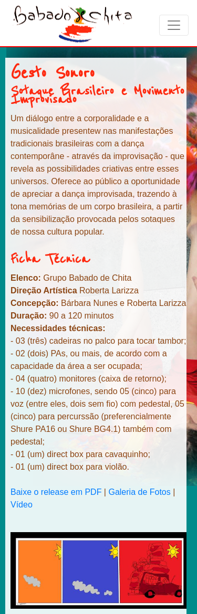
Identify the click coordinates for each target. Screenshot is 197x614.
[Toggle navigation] (174, 25)
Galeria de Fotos (139, 492)
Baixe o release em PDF (57, 492)
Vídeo (22, 504)
